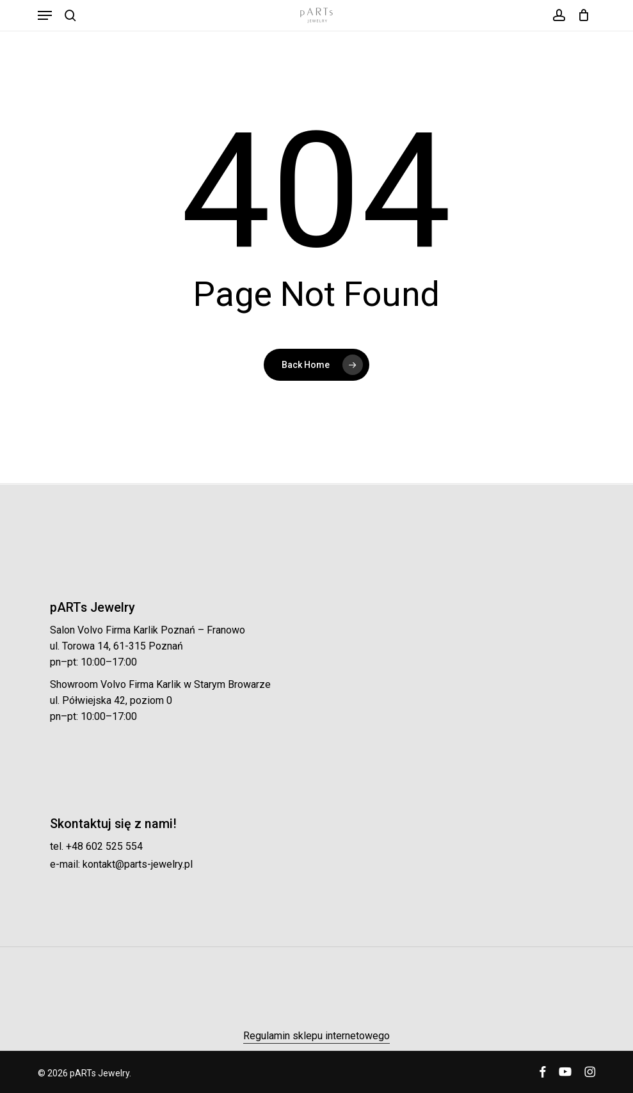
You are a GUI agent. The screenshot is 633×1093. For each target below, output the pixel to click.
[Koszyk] (581, 15)
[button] (45, 15)
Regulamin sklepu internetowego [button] (316, 1036)
